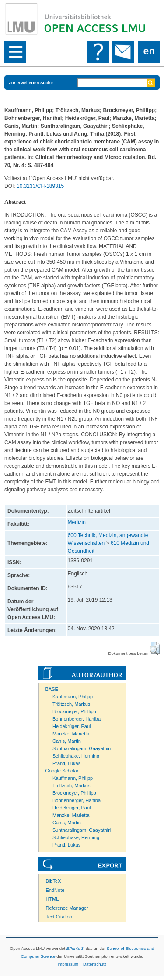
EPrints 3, (75, 948)
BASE (51, 689)
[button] (155, 648)
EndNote (55, 890)
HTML (52, 898)
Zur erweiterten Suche (31, 82)
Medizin (77, 522)
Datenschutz (94, 964)
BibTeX (53, 881)
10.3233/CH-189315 (40, 186)
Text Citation (59, 916)
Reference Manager (67, 908)
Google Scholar (62, 770)
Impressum (68, 964)
